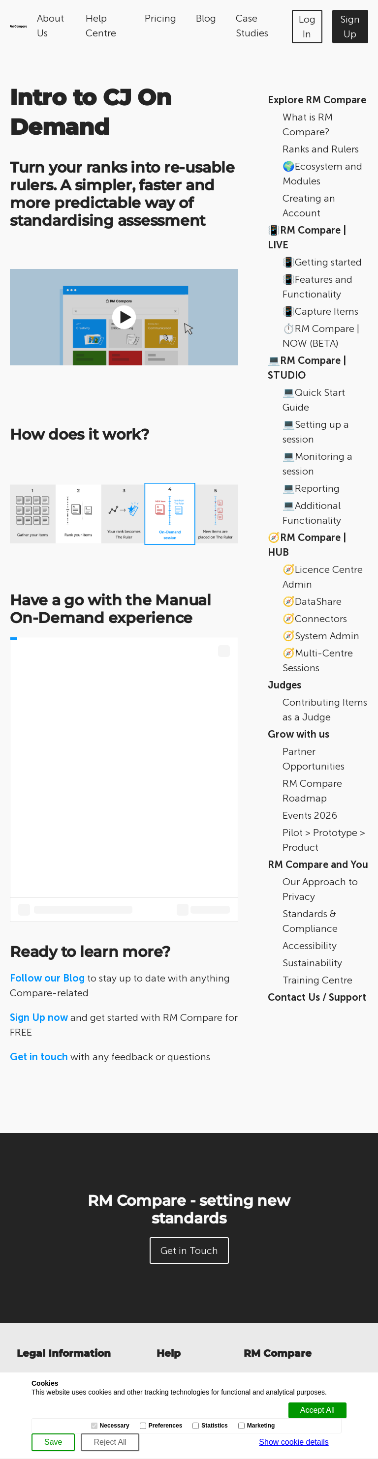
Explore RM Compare (317, 100)
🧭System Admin (321, 636)
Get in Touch (189, 1250)
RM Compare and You (318, 864)
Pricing (160, 18)
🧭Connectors (315, 619)
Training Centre (317, 980)
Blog (206, 18)
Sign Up (350, 26)
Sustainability (312, 963)
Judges (284, 685)
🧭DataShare (312, 601)
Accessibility (310, 946)
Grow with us (298, 734)
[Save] (53, 1442)
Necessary (114, 1426)
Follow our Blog (47, 978)
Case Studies (252, 25)
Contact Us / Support (317, 997)
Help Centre (101, 25)
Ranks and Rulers (321, 149)
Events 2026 (310, 815)
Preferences (166, 1426)
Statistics (214, 1426)
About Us (50, 25)
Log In (307, 26)
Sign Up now (39, 1017)
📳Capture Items (320, 311)
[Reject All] (110, 1442)
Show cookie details (293, 1442)
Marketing (261, 1426)
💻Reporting (311, 488)
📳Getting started (322, 262)
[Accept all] (317, 1410)
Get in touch (39, 1057)
